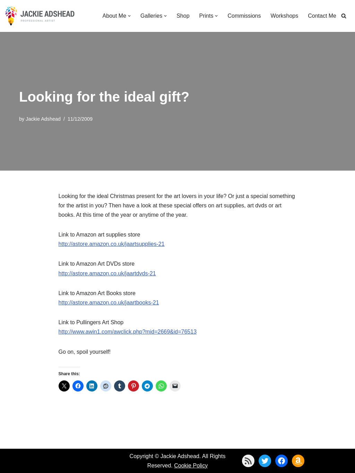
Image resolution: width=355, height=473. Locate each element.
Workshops (284, 16)
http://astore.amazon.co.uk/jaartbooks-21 (109, 303)
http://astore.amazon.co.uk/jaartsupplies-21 (112, 244)
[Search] (343, 15)
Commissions (244, 16)
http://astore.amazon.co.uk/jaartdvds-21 (107, 273)
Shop (182, 16)
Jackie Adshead (43, 119)
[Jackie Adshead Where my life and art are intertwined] (40, 16)
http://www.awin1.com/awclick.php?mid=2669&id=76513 (128, 332)
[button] (129, 16)
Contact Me (322, 16)
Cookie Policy (191, 465)
